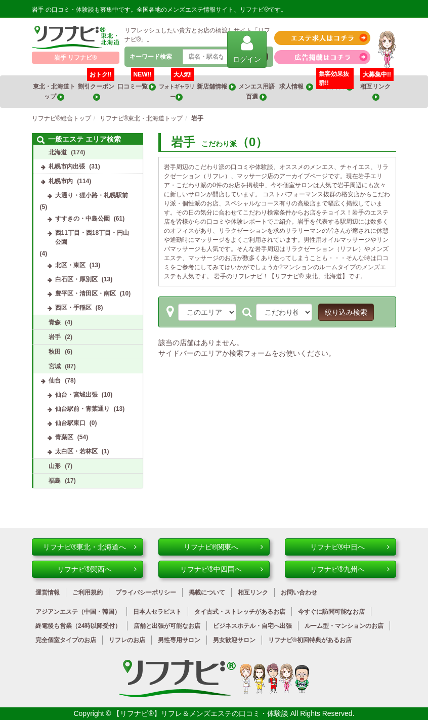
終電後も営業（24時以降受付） (78, 625)
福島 (55, 480)
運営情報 (47, 592)
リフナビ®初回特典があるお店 (310, 640)
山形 (55, 466)
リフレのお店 (127, 640)
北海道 (58, 152)
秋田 (55, 351)
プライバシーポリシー (145, 592)
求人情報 (296, 87)
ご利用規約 (87, 592)
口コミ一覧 (136, 83)
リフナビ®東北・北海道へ (90, 547)
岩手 (55, 337)
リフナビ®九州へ (350, 569)
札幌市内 (61, 181)
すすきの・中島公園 (82, 218)
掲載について (207, 592)
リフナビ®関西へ (97, 569)
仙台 (55, 380)
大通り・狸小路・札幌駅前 (91, 195)
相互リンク (377, 88)
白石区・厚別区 (76, 279)
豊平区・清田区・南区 (85, 293)
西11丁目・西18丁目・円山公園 (92, 237)
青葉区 (64, 437)
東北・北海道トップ (54, 92)
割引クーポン (96, 88)
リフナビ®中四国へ (221, 569)
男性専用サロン (179, 640)
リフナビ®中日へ (350, 547)
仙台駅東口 (70, 423)
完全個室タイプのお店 (65, 640)
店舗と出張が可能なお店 (167, 625)
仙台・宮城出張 (76, 394)
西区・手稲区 (73, 307)
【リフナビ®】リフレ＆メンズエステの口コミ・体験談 (201, 713)
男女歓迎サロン (234, 640)
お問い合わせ (299, 592)
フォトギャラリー (176, 88)
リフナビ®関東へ (223, 547)
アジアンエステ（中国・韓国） (77, 611)
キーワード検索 (151, 56)
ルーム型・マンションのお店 (344, 625)
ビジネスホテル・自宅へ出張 (252, 625)
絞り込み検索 (346, 312)
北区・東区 (70, 265)
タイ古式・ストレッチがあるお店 (239, 611)
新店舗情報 (216, 87)
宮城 (55, 366)
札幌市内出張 (67, 166)
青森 (55, 322)
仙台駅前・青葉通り (82, 408)
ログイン (247, 48)
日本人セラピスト (157, 611)
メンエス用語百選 (256, 92)
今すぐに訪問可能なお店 (331, 611)
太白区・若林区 (76, 451)
